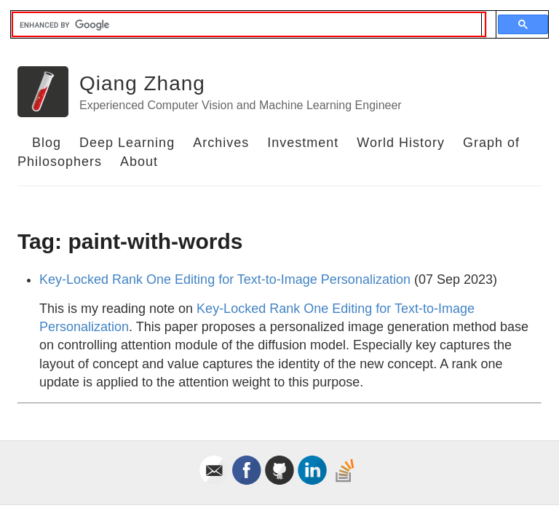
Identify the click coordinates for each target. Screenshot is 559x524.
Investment (302, 142)
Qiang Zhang (142, 83)
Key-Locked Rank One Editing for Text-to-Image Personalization (225, 279)
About (139, 161)
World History (401, 142)
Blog (46, 142)
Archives (221, 142)
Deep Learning (127, 142)
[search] (247, 24)
